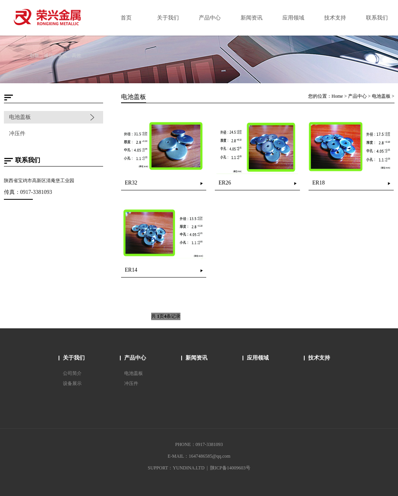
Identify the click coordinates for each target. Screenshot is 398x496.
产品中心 (357, 96)
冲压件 (17, 133)
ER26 (225, 183)
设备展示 (72, 383)
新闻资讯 (196, 358)
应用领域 (258, 358)
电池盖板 (19, 117)
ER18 (318, 183)
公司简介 (72, 373)
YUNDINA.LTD (188, 468)
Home (337, 96)
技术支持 (319, 358)
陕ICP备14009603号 (230, 468)
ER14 (131, 270)
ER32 (131, 183)
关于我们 (74, 358)
